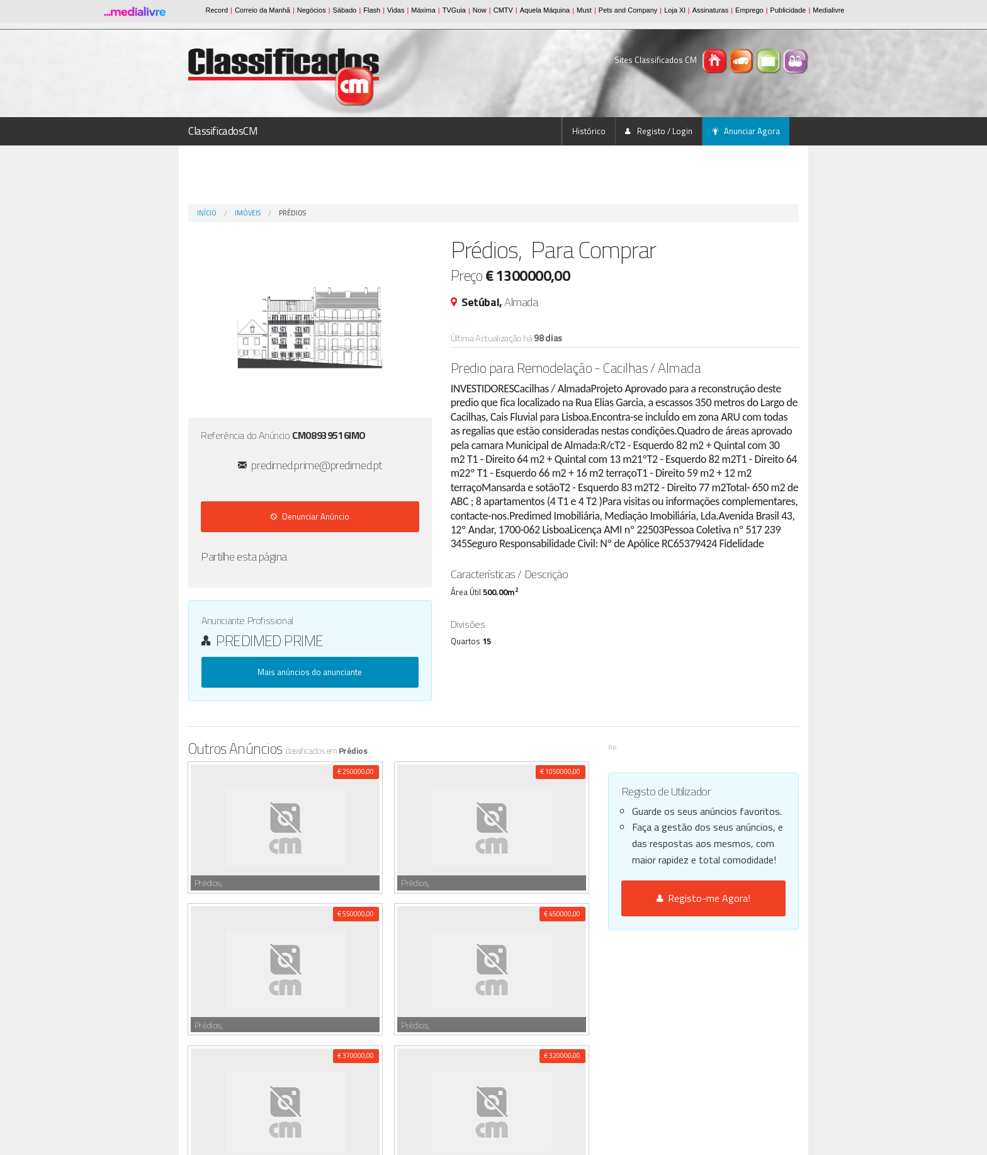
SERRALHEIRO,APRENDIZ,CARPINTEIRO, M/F (309, 1039)
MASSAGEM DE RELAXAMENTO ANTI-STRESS (300, 1011)
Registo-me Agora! (703, 898)
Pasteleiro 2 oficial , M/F (268, 983)
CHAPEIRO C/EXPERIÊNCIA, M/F (329, 1066)
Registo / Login (658, 131)
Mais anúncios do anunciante (309, 672)
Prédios (292, 213)
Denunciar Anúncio (310, 516)
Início (207, 213)
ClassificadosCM (223, 131)
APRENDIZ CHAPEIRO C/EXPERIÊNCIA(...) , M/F (353, 1053)
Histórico (589, 131)
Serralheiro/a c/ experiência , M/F (284, 997)
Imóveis (248, 213)
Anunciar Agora (746, 131)
